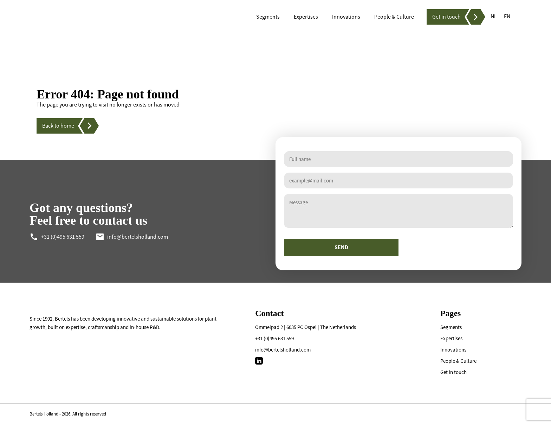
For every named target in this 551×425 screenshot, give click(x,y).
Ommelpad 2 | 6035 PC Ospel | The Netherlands (305, 327)
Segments (451, 327)
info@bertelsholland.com (283, 349)
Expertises (451, 338)
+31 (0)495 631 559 (274, 338)
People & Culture (458, 361)
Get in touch (453, 372)
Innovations (453, 349)
